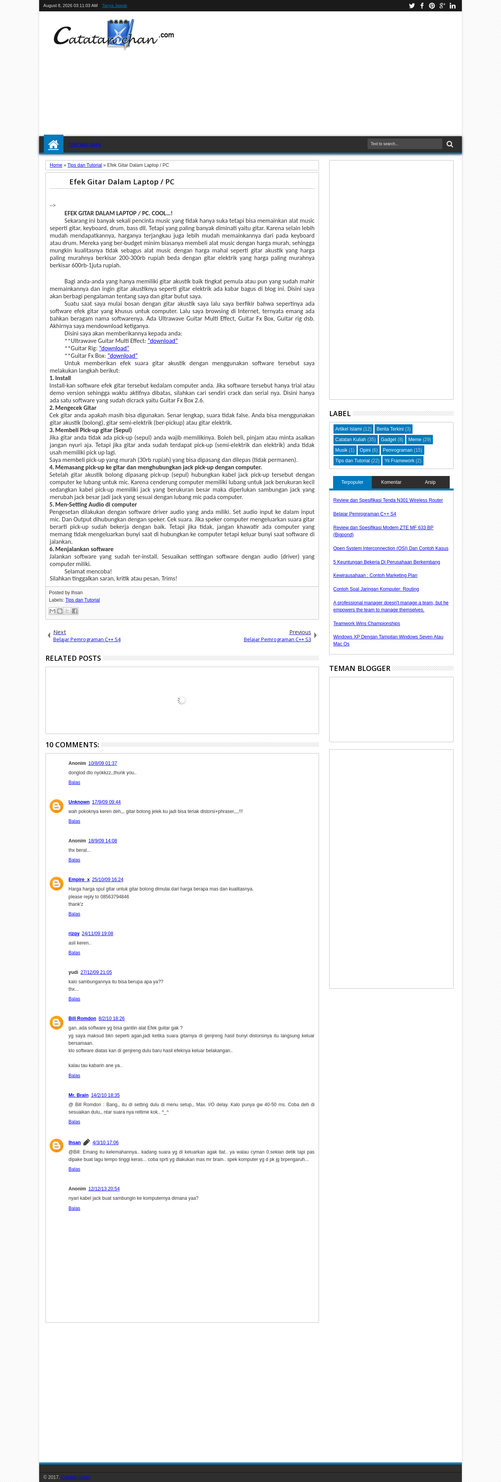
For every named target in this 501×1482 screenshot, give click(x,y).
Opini (365, 450)
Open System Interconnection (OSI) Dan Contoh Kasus (391, 548)
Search (449, 144)
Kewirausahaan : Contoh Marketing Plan (375, 575)
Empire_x (79, 879)
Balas (74, 782)
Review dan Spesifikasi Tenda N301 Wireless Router (388, 500)
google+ (442, 5)
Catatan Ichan (75, 1477)
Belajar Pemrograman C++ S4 (364, 514)
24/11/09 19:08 (97, 933)
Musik (341, 450)
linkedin (452, 5)
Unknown (79, 802)
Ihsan (74, 1142)
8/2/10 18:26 (112, 1018)
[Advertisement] (342, 74)
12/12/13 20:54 (104, 1189)
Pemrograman (398, 450)
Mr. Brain (78, 1095)
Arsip (430, 482)
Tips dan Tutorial (82, 600)
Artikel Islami (348, 429)
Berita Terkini (390, 429)
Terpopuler (352, 482)
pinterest (432, 5)
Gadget (388, 439)
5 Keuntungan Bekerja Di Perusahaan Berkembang (386, 562)
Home (53, 144)
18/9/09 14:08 (102, 841)
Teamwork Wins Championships (366, 623)
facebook (422, 5)
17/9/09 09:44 (106, 802)
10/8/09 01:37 (102, 763)
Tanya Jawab (114, 5)
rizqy (73, 933)
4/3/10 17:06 (105, 1142)
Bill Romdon (82, 1018)
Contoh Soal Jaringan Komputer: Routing (376, 589)
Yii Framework (399, 460)
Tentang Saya (84, 144)
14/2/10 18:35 (105, 1095)
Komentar (391, 482)
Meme (414, 439)
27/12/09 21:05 (96, 972)
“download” (163, 340)
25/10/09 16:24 (107, 879)
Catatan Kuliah (350, 439)
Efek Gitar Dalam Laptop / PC (122, 181)
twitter (412, 5)
